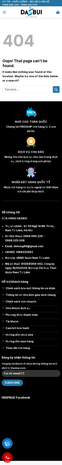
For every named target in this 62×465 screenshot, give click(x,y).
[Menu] (4, 12)
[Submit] (56, 89)
